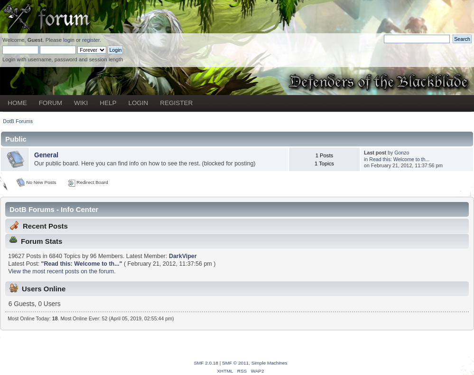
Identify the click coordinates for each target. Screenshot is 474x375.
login (68, 40)
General (46, 155)
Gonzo (401, 152)
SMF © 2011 (235, 362)
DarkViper (183, 256)
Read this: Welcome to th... (399, 159)
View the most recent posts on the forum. (61, 271)
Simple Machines (269, 362)
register (91, 40)
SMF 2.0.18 (206, 362)
